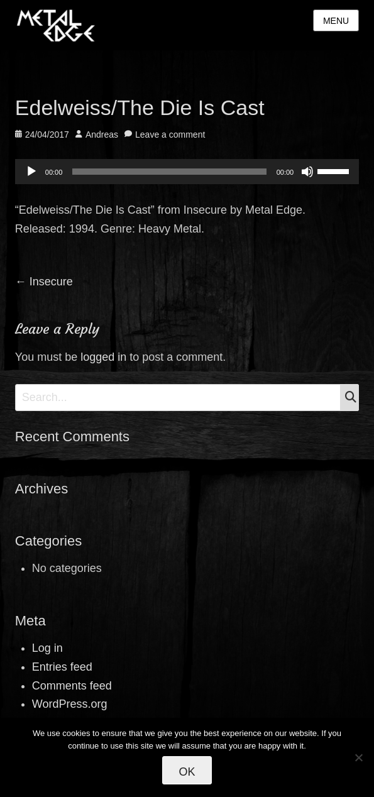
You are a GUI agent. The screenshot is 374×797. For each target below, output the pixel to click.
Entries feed (62, 667)
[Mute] (307, 171)
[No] (358, 757)
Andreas (101, 134)
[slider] (169, 171)
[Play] (31, 171)
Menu (336, 21)
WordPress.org (69, 704)
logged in (103, 357)
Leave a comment (170, 134)
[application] (187, 171)
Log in (47, 648)
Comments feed (72, 685)
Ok (187, 772)
